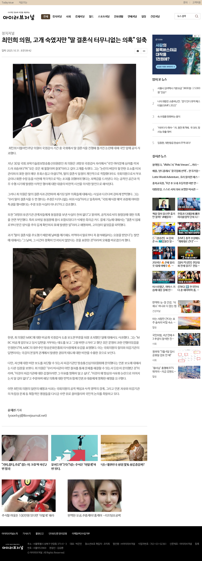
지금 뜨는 (23, 2)
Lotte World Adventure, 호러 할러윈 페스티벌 (176, 177)
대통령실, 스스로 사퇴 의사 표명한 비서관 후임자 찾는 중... (175, 190)
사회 (68, 16)
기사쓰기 (26, 533)
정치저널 (57, 16)
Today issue (8, 2)
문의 (185, 2)
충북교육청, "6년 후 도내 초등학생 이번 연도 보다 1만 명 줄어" (175, 183)
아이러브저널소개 (9, 533)
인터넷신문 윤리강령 (58, 533)
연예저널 (132, 16)
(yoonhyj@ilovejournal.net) (27, 415)
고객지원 (196, 2)
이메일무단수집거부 (81, 533)
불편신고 (39, 533)
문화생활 (118, 16)
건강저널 (155, 16)
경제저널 (79, 16)
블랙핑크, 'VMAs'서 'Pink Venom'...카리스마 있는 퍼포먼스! (175, 165)
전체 (45, 16)
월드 (91, 16)
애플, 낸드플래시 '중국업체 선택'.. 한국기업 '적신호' (175, 171)
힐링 (143, 16)
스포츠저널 (104, 16)
